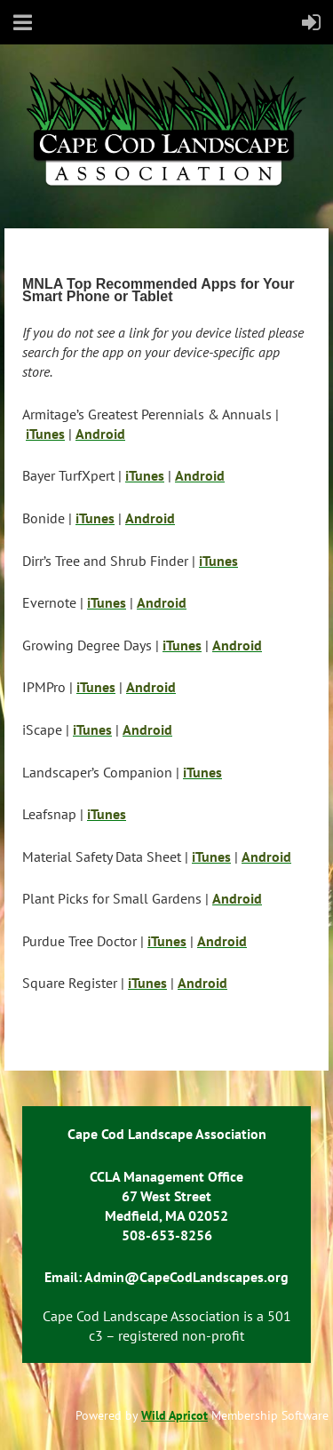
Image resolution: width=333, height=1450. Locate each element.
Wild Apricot (174, 1415)
